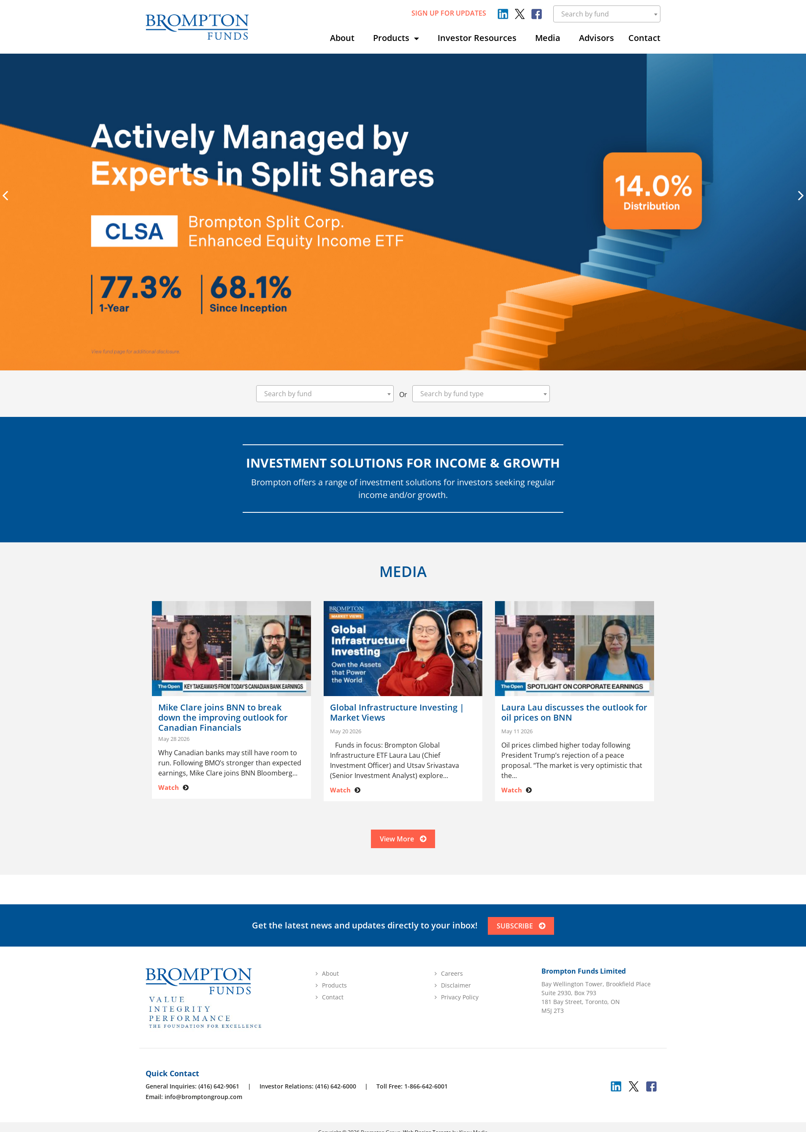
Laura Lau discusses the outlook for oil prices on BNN (574, 712)
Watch (168, 787)
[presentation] (5, 195)
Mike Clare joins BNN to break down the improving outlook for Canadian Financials (223, 717)
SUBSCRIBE (521, 928)
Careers (452, 975)
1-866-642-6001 (426, 1088)
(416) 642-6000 (335, 1088)
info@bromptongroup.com (203, 1099)
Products (392, 38)
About (342, 38)
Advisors (596, 38)
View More (403, 840)
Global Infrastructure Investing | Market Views (397, 712)
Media (547, 38)
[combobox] (607, 13)
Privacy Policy (460, 999)
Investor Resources (477, 38)
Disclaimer (456, 987)
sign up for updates (448, 13)
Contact (644, 38)
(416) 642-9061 (218, 1088)
